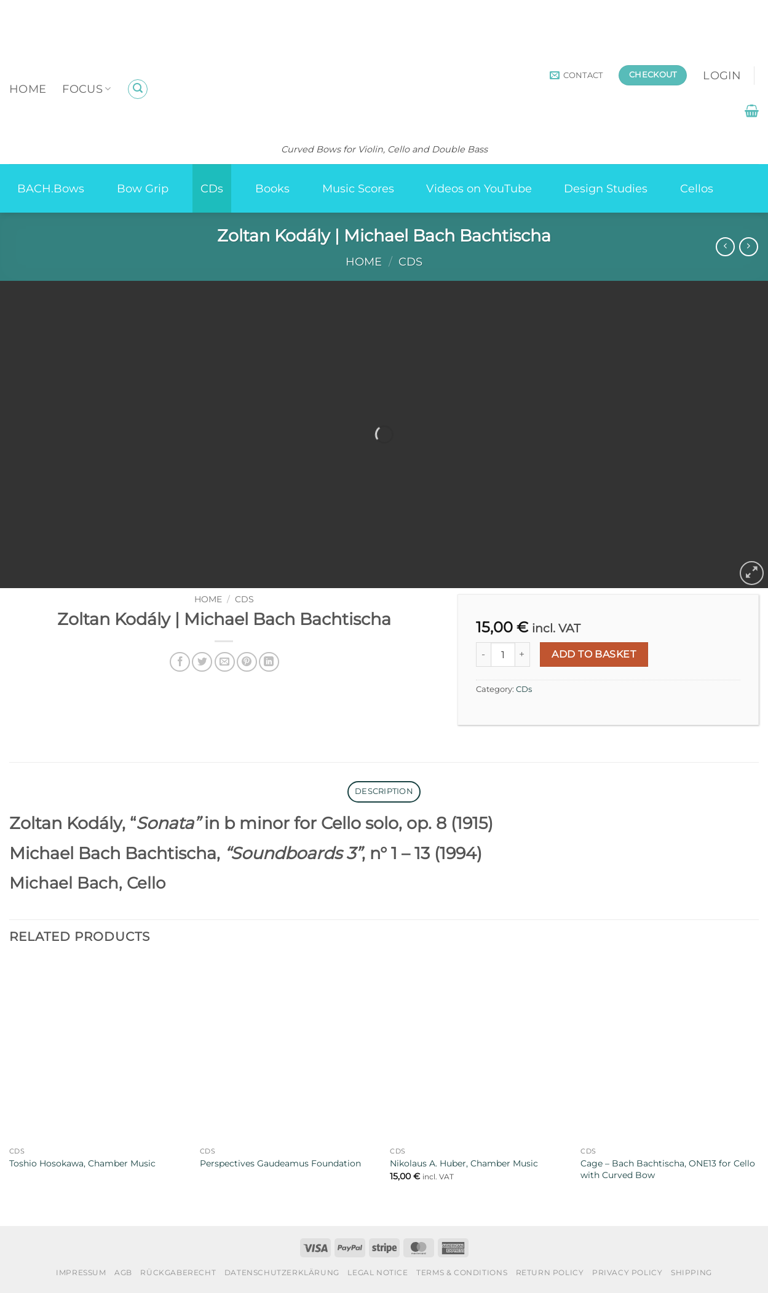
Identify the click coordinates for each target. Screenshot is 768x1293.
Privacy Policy (627, 1272)
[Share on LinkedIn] (269, 662)
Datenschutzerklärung (281, 1272)
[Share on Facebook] (180, 662)
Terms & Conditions (461, 1272)
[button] (138, 89)
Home (27, 88)
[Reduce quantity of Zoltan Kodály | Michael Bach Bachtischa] (483, 654)
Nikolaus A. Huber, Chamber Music (464, 1163)
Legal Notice (377, 1272)
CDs (211, 188)
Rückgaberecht (178, 1272)
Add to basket (594, 654)
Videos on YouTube (479, 188)
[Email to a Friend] (225, 662)
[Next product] (725, 246)
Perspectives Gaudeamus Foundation (280, 1163)
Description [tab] (384, 791)
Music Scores (358, 188)
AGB (123, 1272)
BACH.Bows (50, 188)
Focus (86, 88)
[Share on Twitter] (202, 662)
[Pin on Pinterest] (247, 662)
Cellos (696, 188)
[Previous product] (748, 246)
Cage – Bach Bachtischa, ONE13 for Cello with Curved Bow (667, 1169)
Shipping (691, 1272)
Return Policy (550, 1272)
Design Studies (605, 188)
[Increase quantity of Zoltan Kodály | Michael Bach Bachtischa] (522, 654)
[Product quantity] (503, 654)
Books (272, 188)
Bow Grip (142, 188)
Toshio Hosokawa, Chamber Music (82, 1163)
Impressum (81, 1272)
